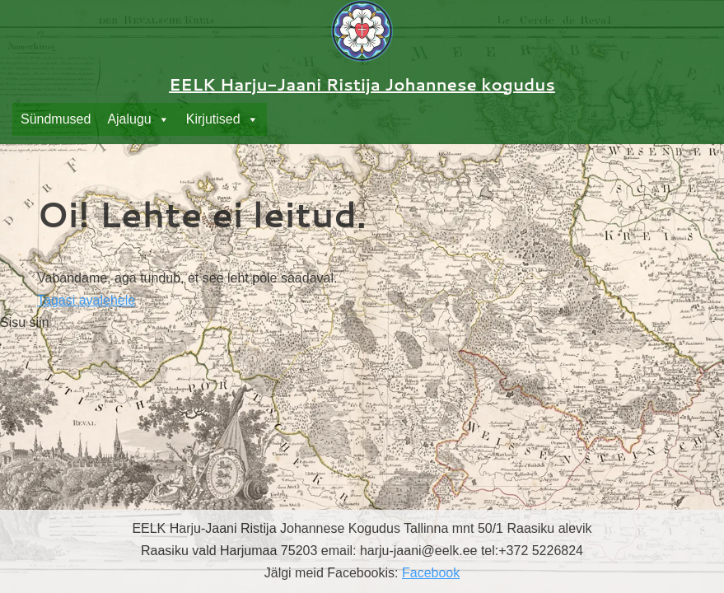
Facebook (431, 573)
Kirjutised (222, 119)
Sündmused (56, 119)
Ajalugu (138, 119)
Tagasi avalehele (86, 300)
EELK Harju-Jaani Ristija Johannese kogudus (362, 84)
